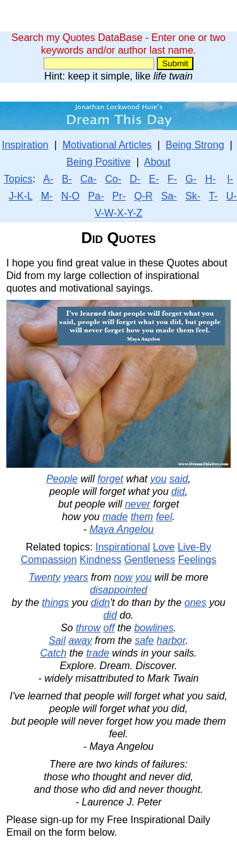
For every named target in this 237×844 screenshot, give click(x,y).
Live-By (194, 547)
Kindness (100, 559)
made (115, 516)
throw (88, 627)
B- (67, 179)
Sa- (169, 196)
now (123, 577)
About (157, 162)
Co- (113, 179)
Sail (57, 640)
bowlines (153, 627)
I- (230, 179)
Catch (53, 653)
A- (48, 179)
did (178, 491)
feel (164, 516)
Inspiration (25, 145)
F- (172, 179)
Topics (18, 179)
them (142, 516)
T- (213, 196)
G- (191, 179)
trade (97, 653)
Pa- (96, 196)
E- (154, 179)
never (137, 504)
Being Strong (195, 145)
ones (196, 602)
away (80, 640)
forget (110, 478)
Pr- (119, 196)
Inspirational (122, 547)
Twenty (44, 577)
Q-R (143, 196)
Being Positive (98, 162)
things (55, 602)
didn (100, 602)
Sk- (192, 196)
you (158, 478)
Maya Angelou (122, 529)
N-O (70, 196)
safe (144, 640)
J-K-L (21, 196)
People (62, 478)
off (108, 627)
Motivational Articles (107, 145)
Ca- (88, 179)
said (178, 478)
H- (210, 179)
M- (47, 196)
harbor (171, 640)
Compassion (49, 559)
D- (135, 179)
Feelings (197, 559)
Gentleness (149, 559)
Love (164, 547)
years (75, 577)
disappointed (118, 590)
